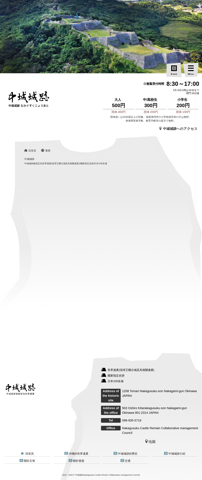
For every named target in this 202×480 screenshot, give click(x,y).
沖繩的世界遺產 (76, 453)
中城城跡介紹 (174, 453)
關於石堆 (27, 460)
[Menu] (190, 70)
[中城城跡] (52, 373)
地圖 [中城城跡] (150, 442)
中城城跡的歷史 (125, 453)
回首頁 (27, 453)
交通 (125, 460)
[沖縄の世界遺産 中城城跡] (24, 100)
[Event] (174, 70)
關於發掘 (76, 460)
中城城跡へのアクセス (178, 129)
